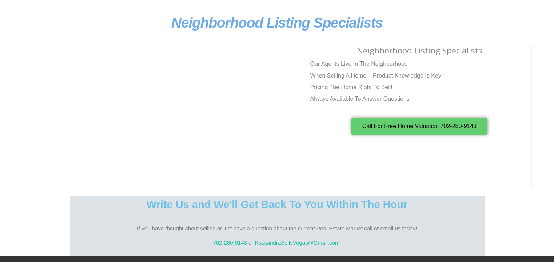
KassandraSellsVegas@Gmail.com (298, 242)
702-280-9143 (230, 242)
